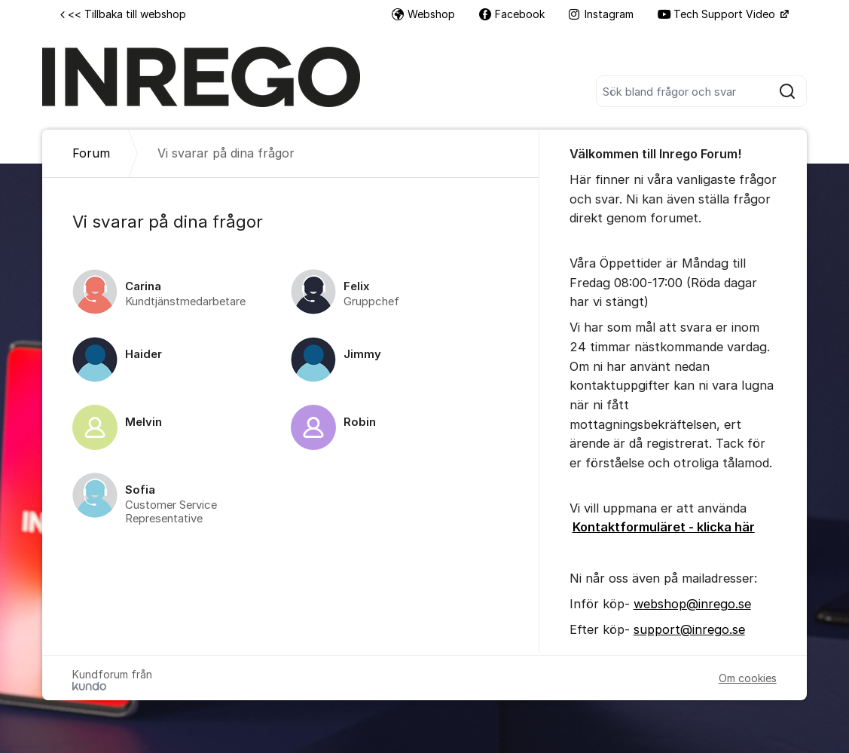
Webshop (423, 14)
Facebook (512, 14)
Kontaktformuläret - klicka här (664, 526)
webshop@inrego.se (692, 603)
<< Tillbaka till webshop (123, 14)
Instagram (601, 14)
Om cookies (748, 678)
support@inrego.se (689, 629)
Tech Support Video (718, 14)
